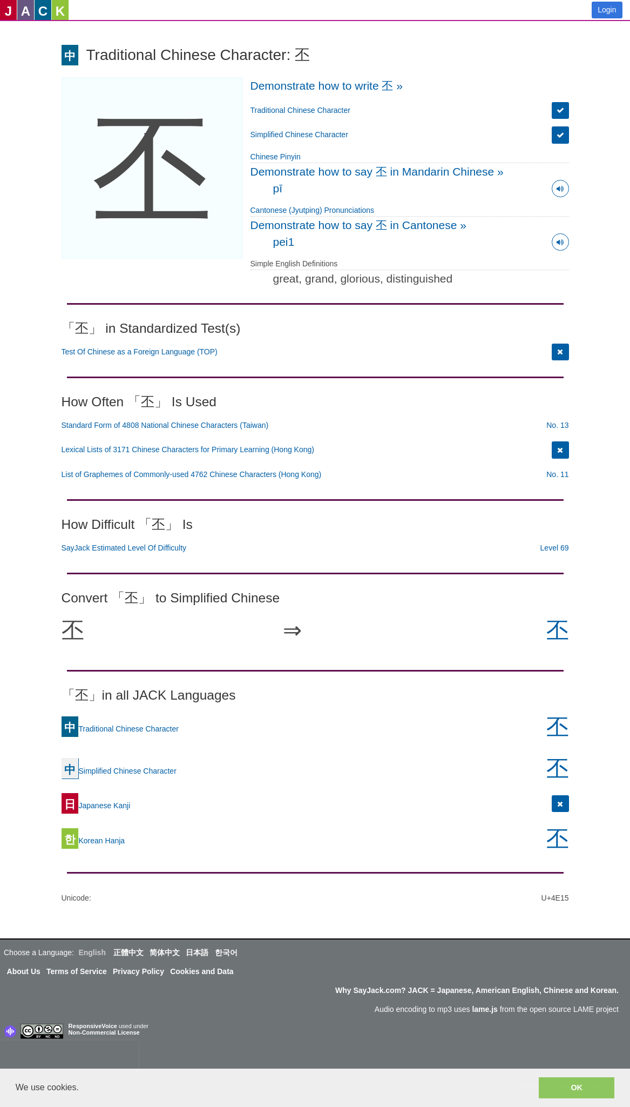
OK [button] (576, 1087)
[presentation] (69, 1057)
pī (278, 188)
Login (607, 9)
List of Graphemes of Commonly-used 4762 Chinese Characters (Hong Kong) (192, 474)
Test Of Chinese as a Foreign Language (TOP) (140, 351)
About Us (23, 971)
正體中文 (128, 952)
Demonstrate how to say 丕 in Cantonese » (358, 225)
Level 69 (554, 548)
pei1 (284, 242)
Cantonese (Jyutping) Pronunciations (312, 210)
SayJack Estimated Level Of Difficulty (124, 548)
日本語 (197, 952)
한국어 (226, 952)
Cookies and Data (201, 971)
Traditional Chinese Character (300, 110)
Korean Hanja (93, 840)
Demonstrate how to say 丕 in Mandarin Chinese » (377, 171)
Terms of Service (76, 971)
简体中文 (165, 952)
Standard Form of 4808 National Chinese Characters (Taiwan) (165, 425)
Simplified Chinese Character (299, 134)
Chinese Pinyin (275, 156)
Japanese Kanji (96, 805)
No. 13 (557, 425)
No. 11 (557, 474)
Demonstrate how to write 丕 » (326, 85)
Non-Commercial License (104, 1032)
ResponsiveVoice (93, 1026)
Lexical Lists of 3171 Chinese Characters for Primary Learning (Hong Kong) (188, 449)
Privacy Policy (138, 971)
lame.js (484, 1009)
